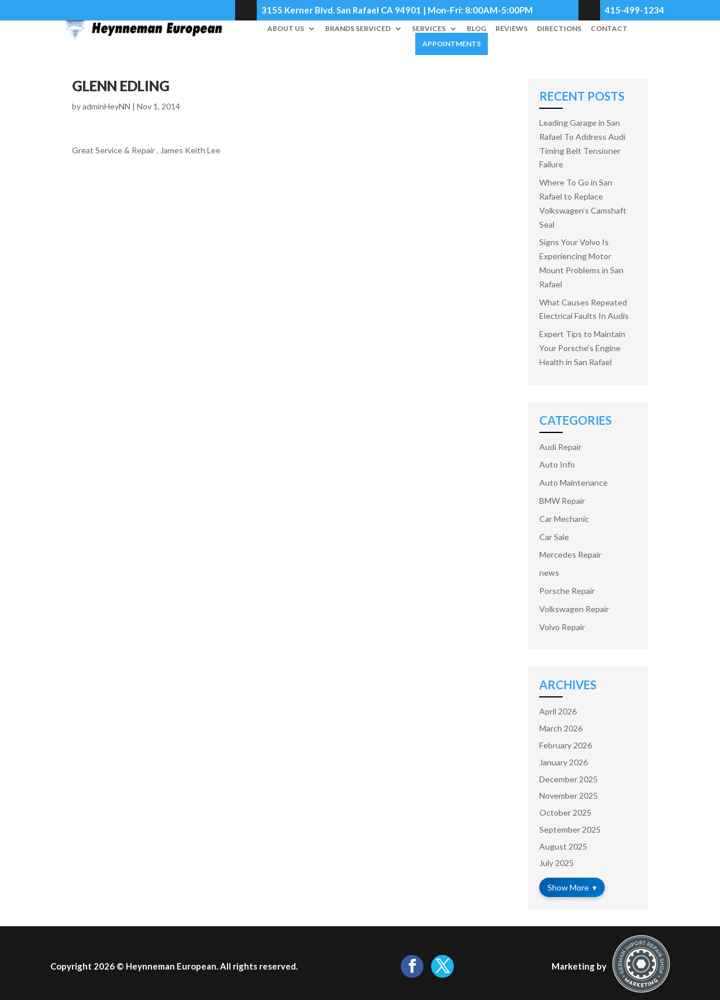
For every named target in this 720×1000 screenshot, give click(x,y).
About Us (285, 29)
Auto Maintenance (573, 482)
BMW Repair (562, 501)
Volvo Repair (562, 627)
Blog (476, 29)
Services (429, 29)
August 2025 (563, 846)
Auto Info (557, 464)
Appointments (451, 43)
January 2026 (563, 762)
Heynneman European (171, 966)
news (549, 573)
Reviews (511, 29)
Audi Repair (560, 447)
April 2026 (558, 711)
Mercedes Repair (570, 554)
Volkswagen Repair (574, 609)
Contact (609, 29)
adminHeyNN (106, 106)
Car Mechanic (564, 519)
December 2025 (568, 779)
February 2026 (565, 745)
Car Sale (554, 537)
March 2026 (561, 728)
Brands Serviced (358, 29)
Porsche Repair (567, 591)
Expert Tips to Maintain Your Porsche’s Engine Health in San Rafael (582, 348)
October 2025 (565, 812)
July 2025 (556, 863)
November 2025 (568, 795)
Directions (559, 29)
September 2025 (570, 829)
